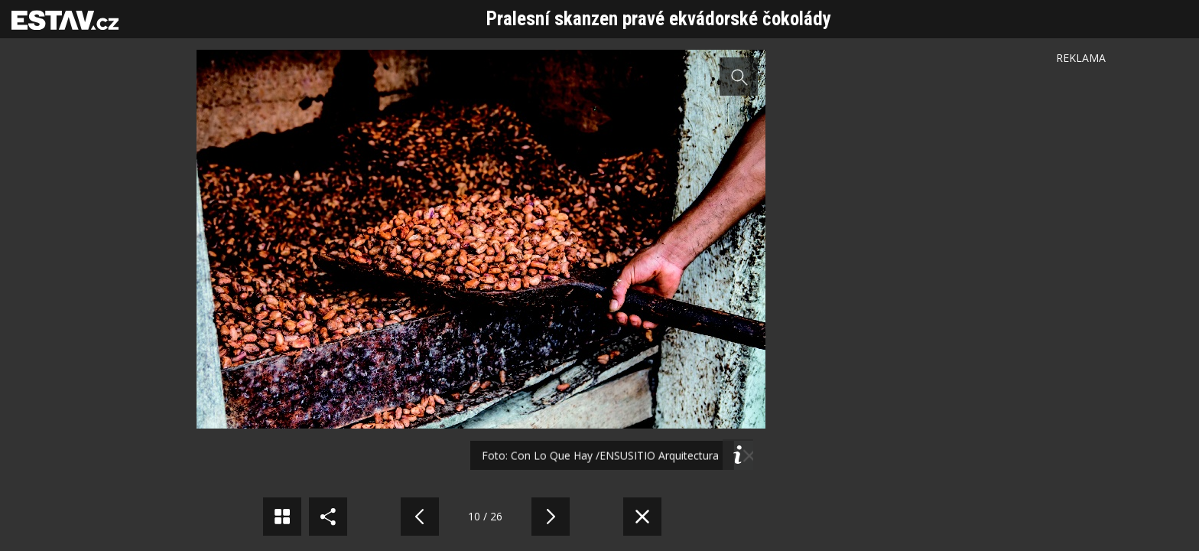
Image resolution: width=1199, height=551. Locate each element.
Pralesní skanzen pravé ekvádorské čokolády (658, 19)
